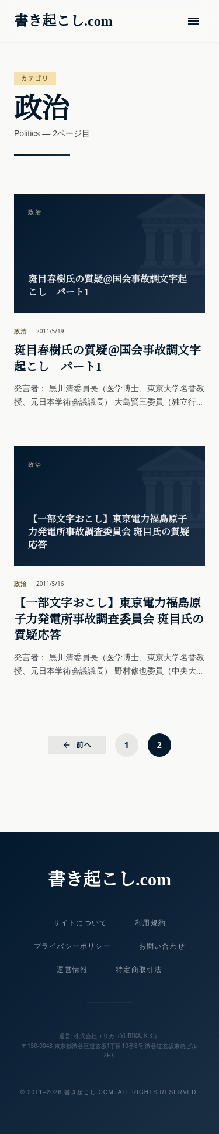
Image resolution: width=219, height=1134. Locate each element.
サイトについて (80, 923)
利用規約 (150, 923)
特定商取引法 (139, 970)
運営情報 (72, 970)
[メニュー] (193, 21)
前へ (76, 745)
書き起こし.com (63, 21)
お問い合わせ (162, 946)
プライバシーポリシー (72, 946)
